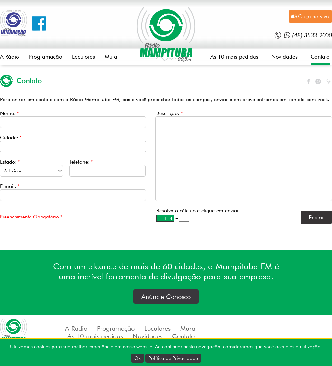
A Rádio (9, 56)
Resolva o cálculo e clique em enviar (197, 210)
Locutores (83, 56)
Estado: (10, 162)
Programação (45, 56)
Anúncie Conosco (166, 297)
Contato (320, 56)
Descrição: (169, 113)
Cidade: (10, 138)
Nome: (9, 113)
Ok (137, 358)
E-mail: (9, 186)
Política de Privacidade (173, 358)
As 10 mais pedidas (234, 56)
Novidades (284, 56)
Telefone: (81, 162)
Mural (112, 56)
